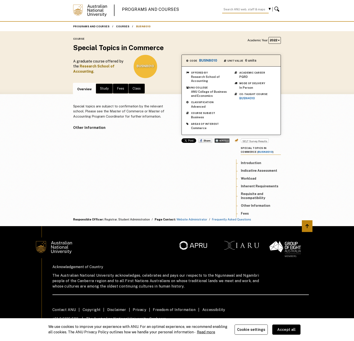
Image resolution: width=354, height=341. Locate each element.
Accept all (286, 329)
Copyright (92, 310)
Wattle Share (222, 140)
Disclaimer (116, 310)
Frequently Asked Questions (231, 219)
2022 (274, 40)
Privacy (139, 310)
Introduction (251, 163)
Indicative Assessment (259, 170)
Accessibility (213, 310)
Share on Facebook (205, 140)
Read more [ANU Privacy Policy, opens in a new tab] (206, 332)
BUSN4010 (247, 98)
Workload (248, 178)
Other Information (255, 205)
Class (137, 88)
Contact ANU (64, 310)
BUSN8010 (143, 26)
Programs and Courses (150, 9)
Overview (84, 89)
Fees (120, 88)
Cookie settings (251, 329)
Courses (122, 26)
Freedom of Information (174, 310)
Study (104, 88)
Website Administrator (192, 219)
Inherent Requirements (259, 186)
